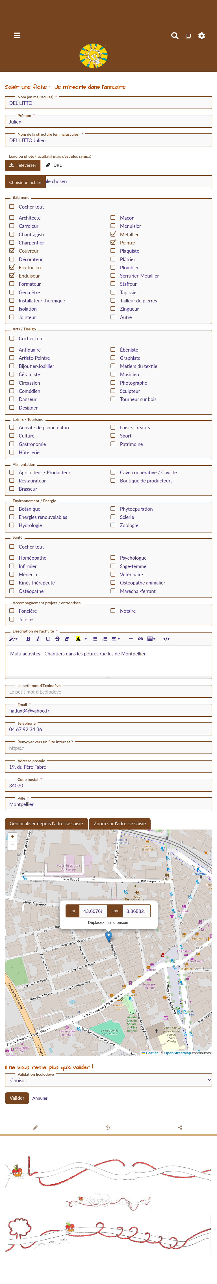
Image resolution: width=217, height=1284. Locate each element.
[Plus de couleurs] (85, 639)
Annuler (40, 1098)
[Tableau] (152, 639)
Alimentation (24, 464)
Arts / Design (24, 329)
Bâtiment (21, 197)
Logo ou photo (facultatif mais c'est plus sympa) (50, 156)
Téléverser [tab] (22, 165)
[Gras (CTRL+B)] (28, 639)
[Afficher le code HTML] (166, 639)
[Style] (14, 639)
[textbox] (108, 660)
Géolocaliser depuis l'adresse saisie (46, 823)
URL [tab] (54, 165)
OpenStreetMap (177, 1053)
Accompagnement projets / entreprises (47, 603)
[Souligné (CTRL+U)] (48, 639)
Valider (17, 1098)
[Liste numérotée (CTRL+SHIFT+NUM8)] (104, 639)
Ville (24, 798)
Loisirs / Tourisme (28, 419)
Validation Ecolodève (36, 1074)
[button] (108, 937)
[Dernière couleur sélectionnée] (78, 639)
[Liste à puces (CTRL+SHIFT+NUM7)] (95, 639)
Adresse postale (31, 761)
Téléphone (27, 723)
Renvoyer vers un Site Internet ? (45, 742)
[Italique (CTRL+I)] (38, 639)
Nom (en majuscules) (38, 97)
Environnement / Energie (34, 501)
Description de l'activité (36, 631)
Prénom (27, 116)
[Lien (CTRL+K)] (140, 639)
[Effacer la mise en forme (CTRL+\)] (67, 639)
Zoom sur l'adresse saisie (120, 823)
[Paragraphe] (116, 639)
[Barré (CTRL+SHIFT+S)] (57, 639)
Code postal (30, 779)
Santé (18, 537)
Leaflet (150, 1053)
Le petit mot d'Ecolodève (39, 686)
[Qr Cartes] (189, 36)
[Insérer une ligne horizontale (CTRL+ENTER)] (131, 639)
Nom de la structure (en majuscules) (51, 134)
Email (25, 705)
